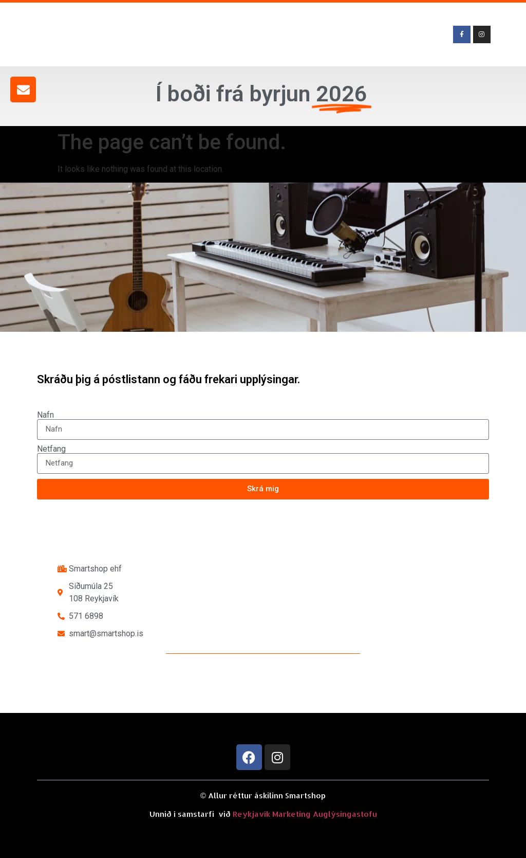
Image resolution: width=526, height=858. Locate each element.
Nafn (45, 415)
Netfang (51, 449)
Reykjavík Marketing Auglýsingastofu (305, 814)
